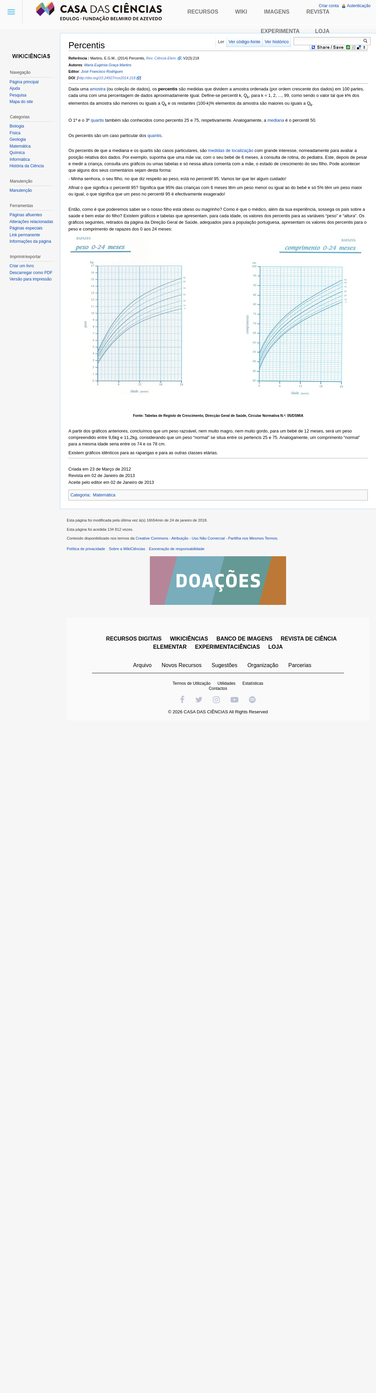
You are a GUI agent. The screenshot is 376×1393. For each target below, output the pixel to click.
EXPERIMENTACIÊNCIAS (227, 647)
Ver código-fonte (244, 41)
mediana (275, 120)
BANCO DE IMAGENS (244, 639)
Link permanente (25, 235)
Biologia (17, 126)
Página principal (24, 82)
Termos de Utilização (191, 683)
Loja (322, 31)
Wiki (241, 12)
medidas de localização (230, 150)
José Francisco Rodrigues (102, 71)
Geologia (18, 139)
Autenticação (359, 5)
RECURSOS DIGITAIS (133, 639)
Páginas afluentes (26, 215)
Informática (20, 159)
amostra (98, 88)
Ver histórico (276, 41)
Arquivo (142, 665)
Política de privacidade (86, 549)
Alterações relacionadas (31, 221)
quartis (97, 120)
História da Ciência (27, 166)
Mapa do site (21, 101)
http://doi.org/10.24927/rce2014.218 (107, 78)
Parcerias (300, 665)
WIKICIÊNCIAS (189, 639)
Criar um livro (22, 266)
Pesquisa (18, 95)
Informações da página (30, 241)
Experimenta (280, 31)
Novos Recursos (182, 665)
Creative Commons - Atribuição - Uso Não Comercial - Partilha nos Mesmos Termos (206, 538)
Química (17, 152)
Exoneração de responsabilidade (176, 549)
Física (15, 133)
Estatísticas (252, 683)
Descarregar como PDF (31, 272)
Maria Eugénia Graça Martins (107, 65)
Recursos (202, 12)
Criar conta (329, 5)
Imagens (276, 12)
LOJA (275, 647)
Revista (317, 12)
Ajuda (15, 88)
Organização (262, 665)
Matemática (104, 494)
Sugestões (224, 665)
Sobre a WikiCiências (127, 549)
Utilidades (227, 683)
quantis (154, 135)
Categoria (80, 494)
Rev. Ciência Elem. (161, 58)
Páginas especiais (26, 228)
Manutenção (21, 190)
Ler (221, 41)
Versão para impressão (30, 279)
